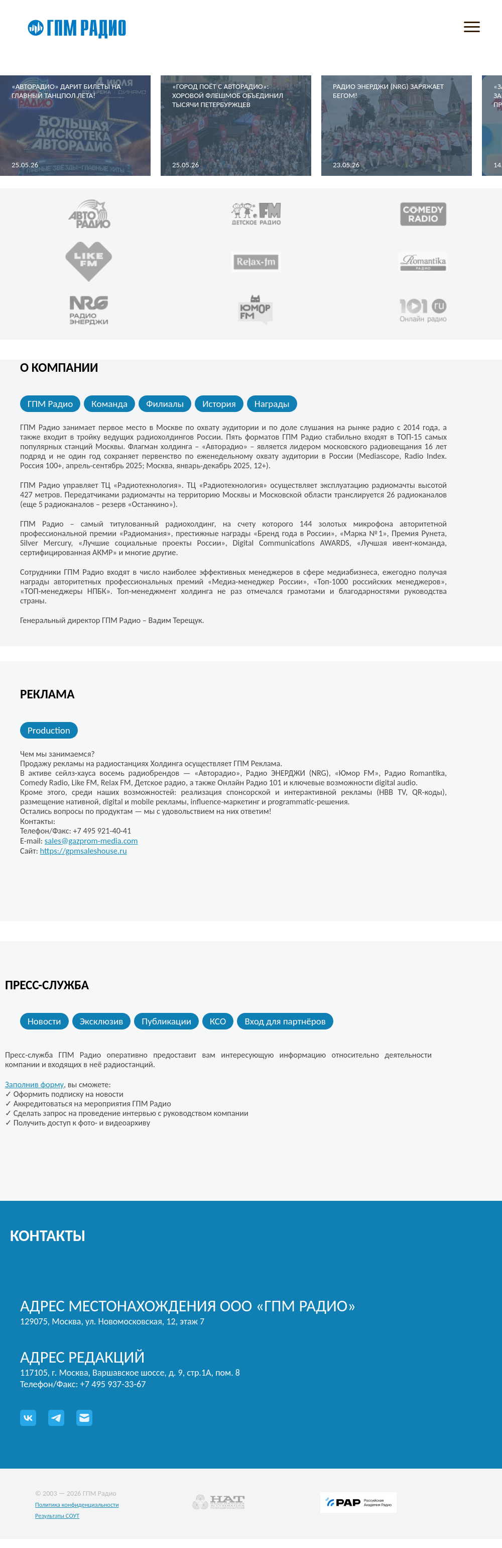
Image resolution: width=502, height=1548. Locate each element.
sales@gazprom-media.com (91, 841)
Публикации (166, 1021)
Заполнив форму (34, 1084)
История (219, 403)
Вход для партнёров (284, 1021)
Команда (109, 403)
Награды (272, 403)
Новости (44, 1021)
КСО (218, 1021)
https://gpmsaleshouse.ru (83, 851)
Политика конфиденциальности (77, 1504)
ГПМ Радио (50, 403)
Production (49, 730)
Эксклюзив (101, 1021)
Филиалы (165, 403)
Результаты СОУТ (57, 1515)
